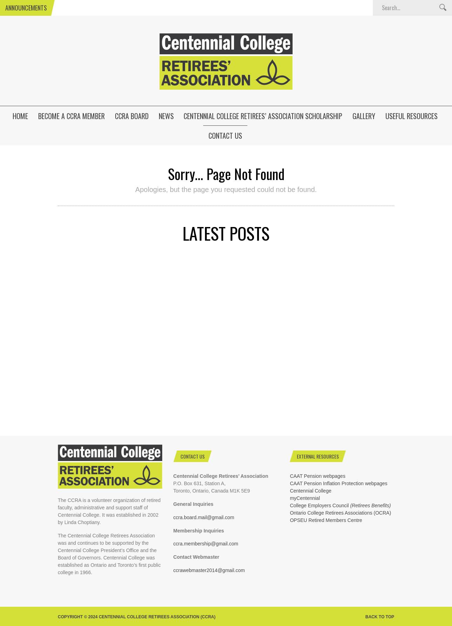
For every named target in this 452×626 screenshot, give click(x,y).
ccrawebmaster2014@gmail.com (209, 570)
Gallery (363, 116)
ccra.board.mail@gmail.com (203, 517)
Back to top (379, 616)
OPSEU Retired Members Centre (326, 520)
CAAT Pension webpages (317, 476)
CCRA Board (132, 116)
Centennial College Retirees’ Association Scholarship (263, 116)
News (166, 116)
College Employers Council (340, 505)
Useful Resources (411, 116)
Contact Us (225, 135)
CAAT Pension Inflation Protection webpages (338, 483)
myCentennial (305, 498)
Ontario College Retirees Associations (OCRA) (340, 513)
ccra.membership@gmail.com (205, 543)
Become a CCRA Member (71, 116)
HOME (20, 116)
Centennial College (310, 491)
